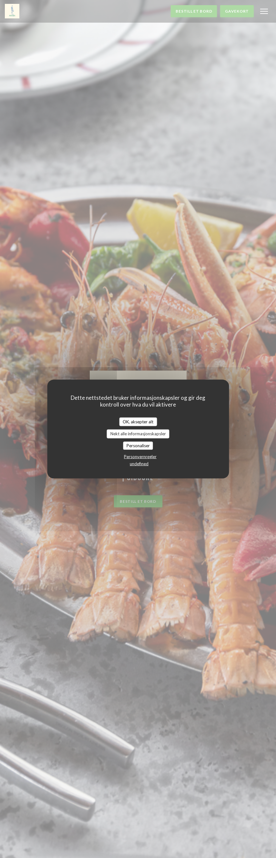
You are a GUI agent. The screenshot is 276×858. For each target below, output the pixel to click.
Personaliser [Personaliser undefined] (138, 445)
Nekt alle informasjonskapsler (138, 433)
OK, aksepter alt (138, 421)
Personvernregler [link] (140, 456)
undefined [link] (139, 463)
